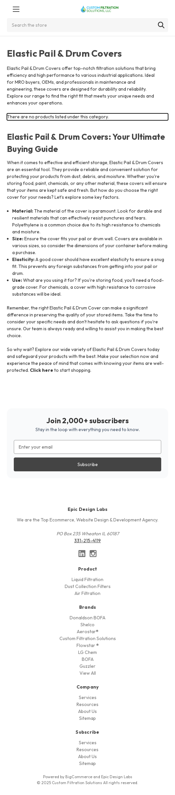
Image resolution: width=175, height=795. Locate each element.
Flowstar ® (88, 645)
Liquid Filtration (87, 579)
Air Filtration (87, 593)
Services (88, 697)
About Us (87, 711)
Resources (87, 704)
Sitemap (87, 718)
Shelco (87, 625)
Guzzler (87, 666)
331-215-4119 (87, 541)
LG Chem (87, 652)
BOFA (88, 659)
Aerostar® (87, 631)
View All (87, 673)
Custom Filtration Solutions (87, 638)
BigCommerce (78, 776)
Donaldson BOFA (87, 618)
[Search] (161, 25)
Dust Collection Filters (88, 586)
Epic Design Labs (116, 776)
